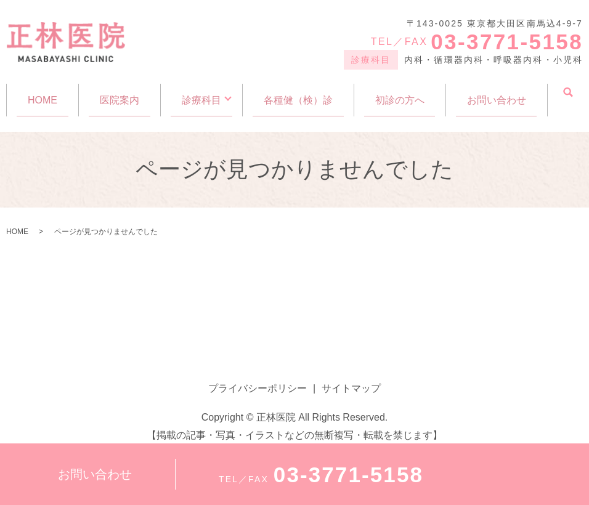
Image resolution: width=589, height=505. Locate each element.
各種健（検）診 (298, 94)
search (568, 93)
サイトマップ (351, 377)
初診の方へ (399, 94)
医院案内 (119, 94)
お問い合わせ (496, 94)
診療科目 (201, 94)
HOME (42, 94)
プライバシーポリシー (257, 377)
